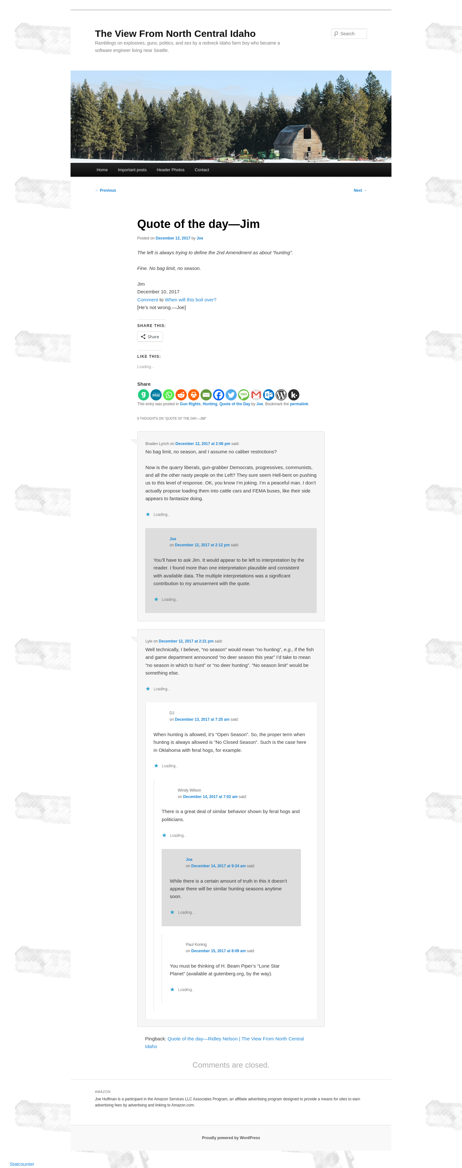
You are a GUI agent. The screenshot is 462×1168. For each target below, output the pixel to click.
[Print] (193, 394)
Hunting (210, 404)
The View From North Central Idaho (175, 33)
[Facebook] (218, 394)
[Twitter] (231, 394)
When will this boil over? (191, 299)
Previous (105, 190)
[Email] (206, 394)
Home (102, 169)
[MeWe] (156, 394)
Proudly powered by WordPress (231, 1138)
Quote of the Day (234, 404)
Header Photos (170, 169)
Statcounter (22, 1164)
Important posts (132, 169)
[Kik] (293, 394)
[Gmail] (256, 394)
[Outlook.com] (268, 394)
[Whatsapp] (168, 394)
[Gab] (143, 394)
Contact (202, 169)
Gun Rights (190, 404)
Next (360, 190)
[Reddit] (181, 394)
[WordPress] (281, 394)
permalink (299, 404)
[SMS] (243, 394)
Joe (200, 238)
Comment (147, 299)
